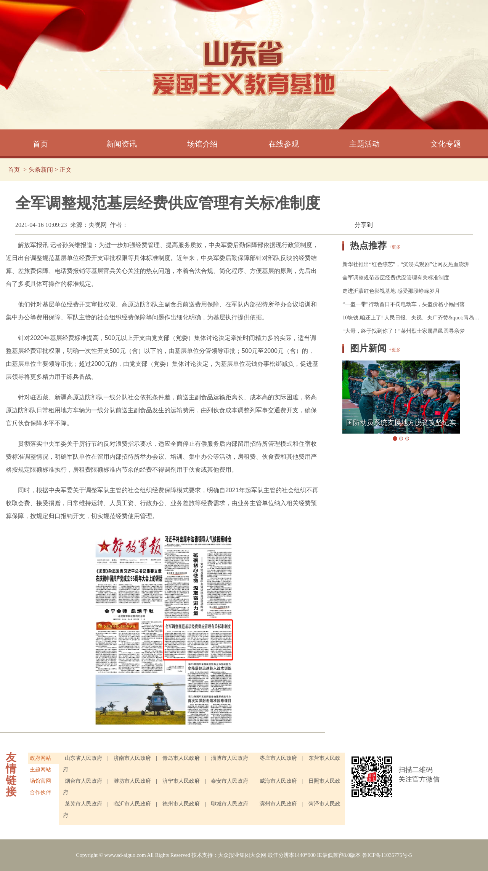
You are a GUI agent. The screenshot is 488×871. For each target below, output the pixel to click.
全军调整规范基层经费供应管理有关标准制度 (395, 278)
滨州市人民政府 (279, 804)
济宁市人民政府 (181, 781)
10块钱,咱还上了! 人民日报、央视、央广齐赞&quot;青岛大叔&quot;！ (412, 318)
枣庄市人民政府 (278, 758)
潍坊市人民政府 (132, 781)
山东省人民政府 (83, 758)
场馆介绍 (202, 144)
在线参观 (283, 144)
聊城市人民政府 (230, 804)
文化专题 (445, 144)
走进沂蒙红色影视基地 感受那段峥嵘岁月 (391, 291)
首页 (40, 144)
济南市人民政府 (133, 758)
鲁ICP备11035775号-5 (387, 855)
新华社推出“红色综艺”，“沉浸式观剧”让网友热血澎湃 (405, 264)
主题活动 (364, 144)
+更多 (395, 247)
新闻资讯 (121, 144)
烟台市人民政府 (83, 781)
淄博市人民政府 (230, 758)
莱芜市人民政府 (84, 804)
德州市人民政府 (181, 804)
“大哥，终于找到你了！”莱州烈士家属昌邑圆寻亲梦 (403, 331)
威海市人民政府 (278, 781)
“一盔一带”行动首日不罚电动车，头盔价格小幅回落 (403, 304)
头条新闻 (41, 169)
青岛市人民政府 (181, 758)
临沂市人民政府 (133, 804)
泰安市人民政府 (229, 781)
